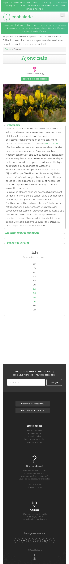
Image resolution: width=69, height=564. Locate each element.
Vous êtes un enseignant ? (34, 473)
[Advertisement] (36, 339)
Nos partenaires (34, 484)
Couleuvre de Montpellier (34, 439)
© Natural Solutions (35, 550)
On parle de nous (34, 487)
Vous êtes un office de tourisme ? (34, 476)
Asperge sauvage (34, 442)
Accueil (8, 49)
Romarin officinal (34, 433)
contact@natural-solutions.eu (35, 519)
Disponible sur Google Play (32, 404)
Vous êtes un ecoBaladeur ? (34, 470)
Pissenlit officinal (34, 436)
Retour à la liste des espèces (34, 79)
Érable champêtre (34, 430)
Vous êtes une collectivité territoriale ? (34, 479)
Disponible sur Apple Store (32, 410)
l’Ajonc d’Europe (51, 143)
